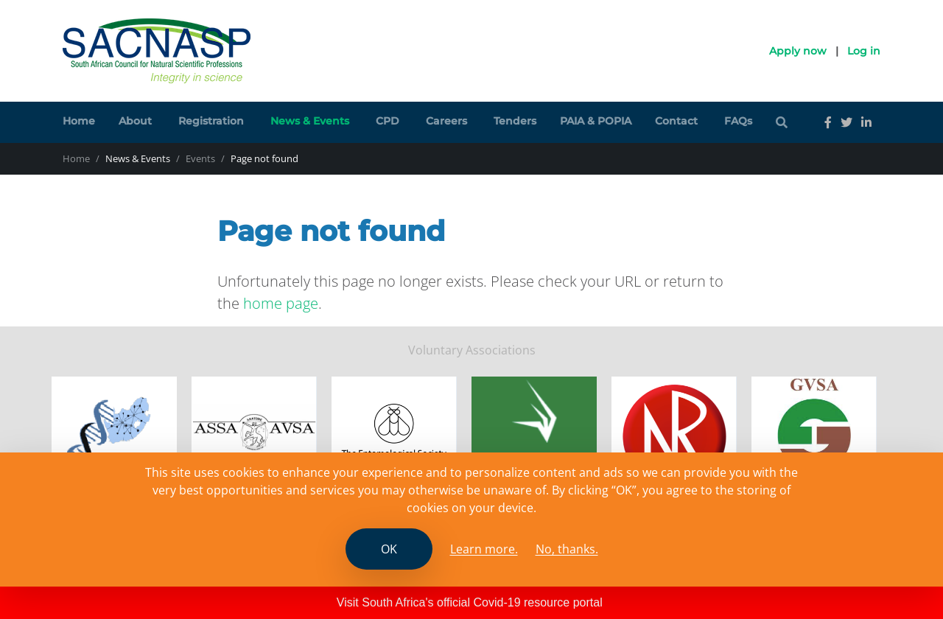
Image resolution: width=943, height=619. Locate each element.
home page (280, 303)
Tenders (515, 120)
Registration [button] (211, 120)
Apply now (798, 50)
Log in (863, 50)
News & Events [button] (309, 120)
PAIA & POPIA (595, 120)
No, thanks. (567, 549)
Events (200, 158)
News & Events (137, 158)
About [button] (135, 120)
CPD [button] (387, 120)
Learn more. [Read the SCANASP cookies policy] (484, 549)
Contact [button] (676, 120)
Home (79, 120)
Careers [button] (446, 120)
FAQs (738, 120)
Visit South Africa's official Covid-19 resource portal (470, 602)
